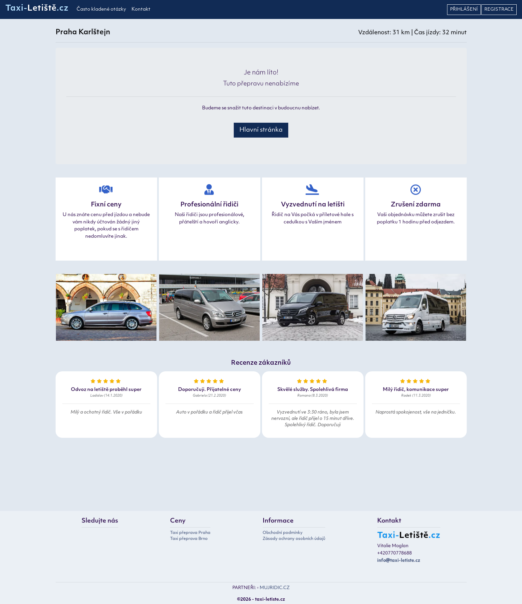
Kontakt (140, 9)
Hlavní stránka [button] (261, 130)
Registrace (499, 9)
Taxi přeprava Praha (190, 533)
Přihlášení (464, 9)
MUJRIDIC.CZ (275, 588)
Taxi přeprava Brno (189, 539)
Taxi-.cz (37, 9)
